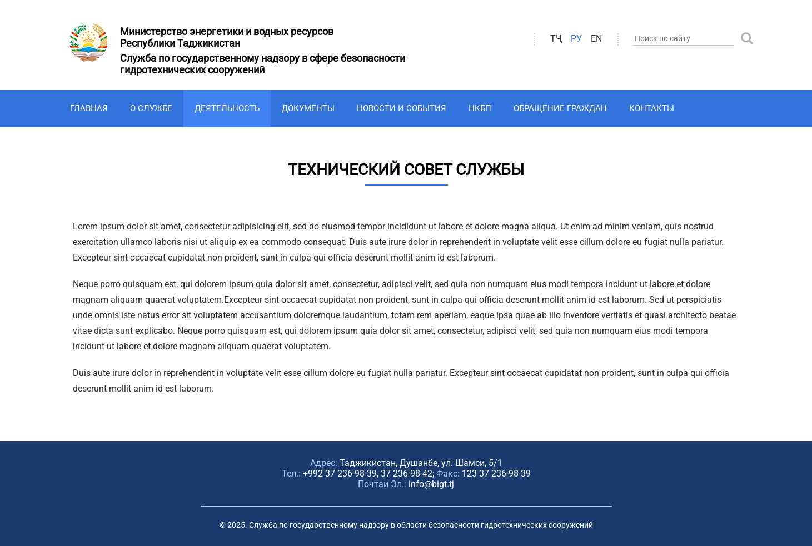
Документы (308, 108)
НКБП (480, 108)
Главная (89, 108)
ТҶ (556, 38)
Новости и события (401, 108)
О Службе (151, 108)
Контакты (651, 108)
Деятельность (227, 108)
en (596, 38)
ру (576, 38)
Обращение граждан (560, 108)
